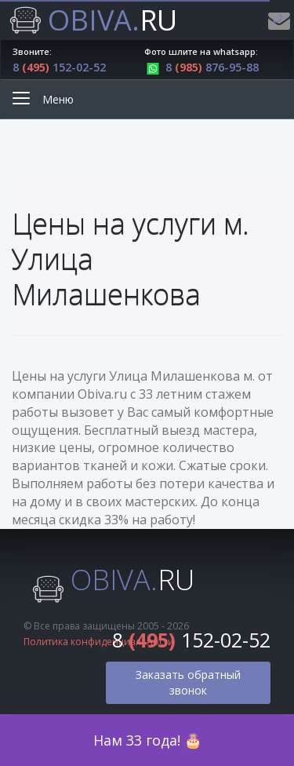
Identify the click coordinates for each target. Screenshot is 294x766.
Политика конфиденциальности (99, 641)
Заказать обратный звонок (188, 682)
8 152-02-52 (59, 67)
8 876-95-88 (201, 67)
